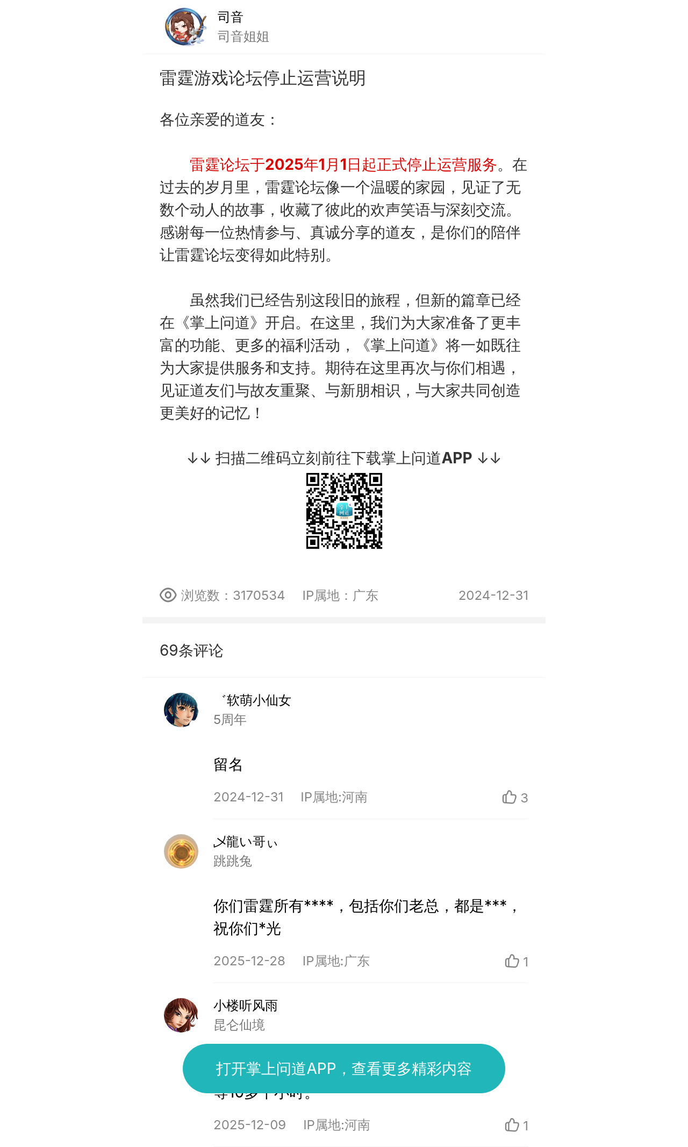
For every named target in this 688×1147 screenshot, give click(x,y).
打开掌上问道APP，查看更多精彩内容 (343, 1068)
